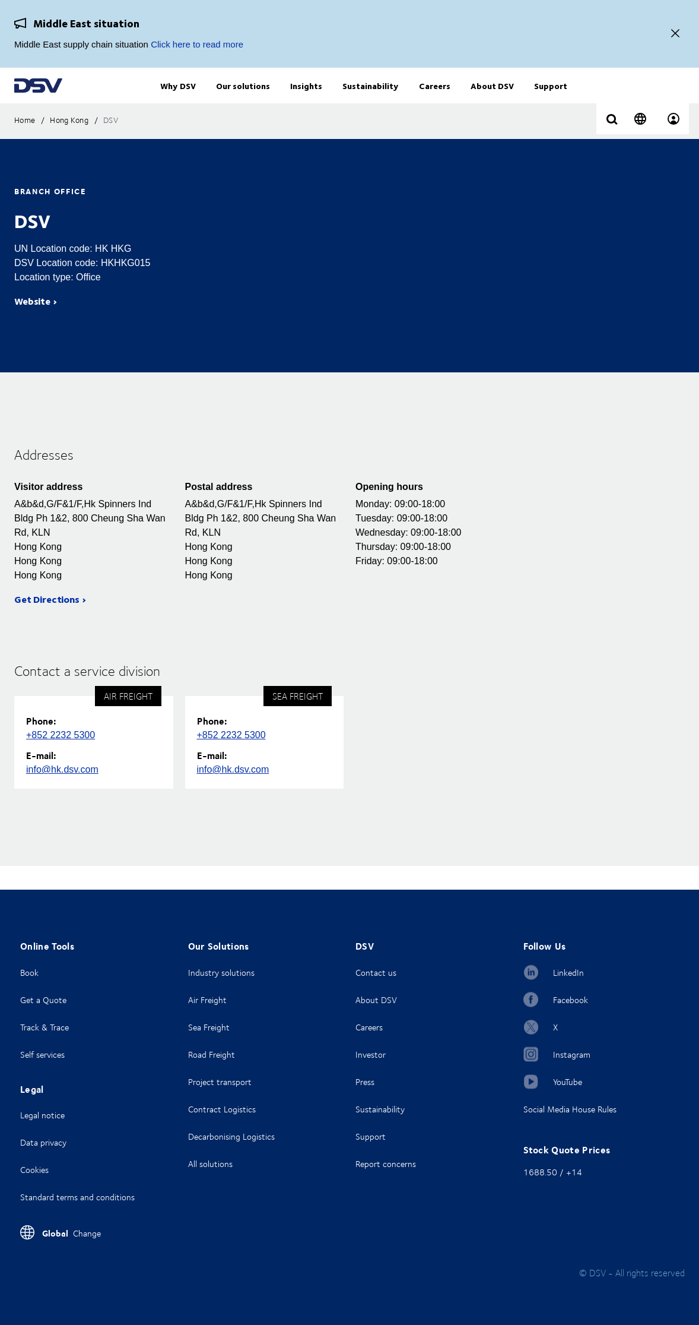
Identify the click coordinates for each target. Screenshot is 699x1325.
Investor (370, 1054)
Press (364, 1082)
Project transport (220, 1082)
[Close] (675, 34)
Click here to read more (197, 44)
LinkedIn (568, 972)
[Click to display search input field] (611, 143)
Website (32, 324)
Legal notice (42, 1115)
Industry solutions (221, 972)
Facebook (570, 1000)
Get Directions (47, 622)
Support (370, 1136)
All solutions (210, 1164)
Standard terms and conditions (77, 1197)
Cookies (34, 1169)
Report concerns (385, 1164)
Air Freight (207, 1000)
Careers (369, 1027)
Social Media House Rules (570, 1109)
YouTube (567, 1082)
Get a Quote (43, 1000)
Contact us (375, 972)
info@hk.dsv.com (62, 793)
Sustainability (380, 1109)
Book (29, 972)
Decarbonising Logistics (231, 1136)
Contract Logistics (222, 1109)
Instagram (571, 1054)
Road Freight (211, 1054)
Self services (42, 1054)
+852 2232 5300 (60, 759)
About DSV (376, 1000)
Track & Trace (44, 1027)
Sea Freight (209, 1027)
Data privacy (43, 1142)
